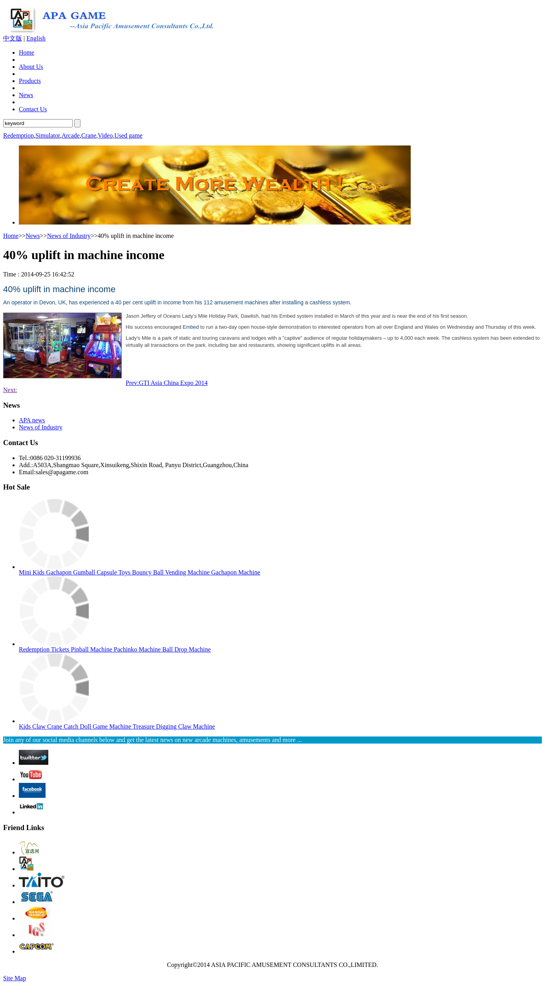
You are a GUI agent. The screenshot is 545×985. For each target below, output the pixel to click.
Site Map (14, 978)
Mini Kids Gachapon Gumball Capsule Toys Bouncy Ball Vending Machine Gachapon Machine (139, 572)
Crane (88, 135)
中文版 (12, 38)
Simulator (47, 135)
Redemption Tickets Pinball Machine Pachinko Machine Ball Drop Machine (115, 649)
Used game (128, 135)
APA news (32, 420)
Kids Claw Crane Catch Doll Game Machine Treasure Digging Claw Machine (117, 726)
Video (105, 135)
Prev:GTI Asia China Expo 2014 (167, 382)
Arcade (71, 135)
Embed (191, 327)
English (36, 38)
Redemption (18, 135)
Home (26, 52)
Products (30, 80)
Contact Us (33, 109)
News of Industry (69, 235)
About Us (31, 66)
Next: (10, 390)
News (26, 95)
